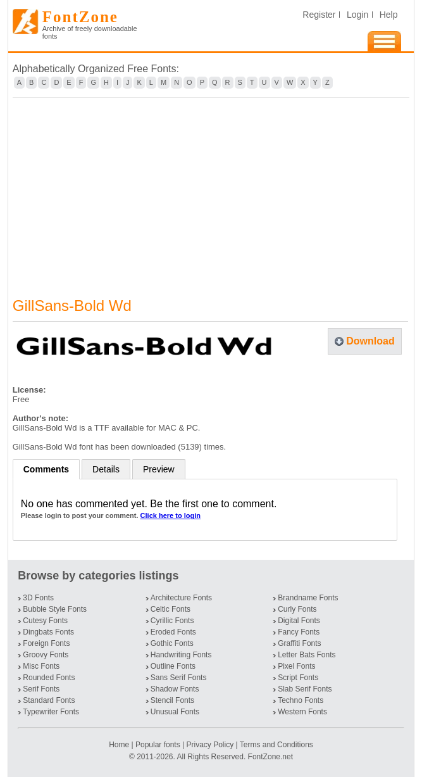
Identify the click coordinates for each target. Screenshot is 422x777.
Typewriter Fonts (51, 711)
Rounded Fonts (49, 677)
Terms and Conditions (276, 744)
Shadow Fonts (175, 689)
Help (389, 14)
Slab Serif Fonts (305, 689)
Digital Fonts (299, 620)
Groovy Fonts (45, 654)
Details (106, 469)
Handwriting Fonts (181, 654)
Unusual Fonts (175, 711)
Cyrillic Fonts (172, 620)
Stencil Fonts (172, 700)
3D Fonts (38, 597)
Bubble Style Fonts (55, 609)
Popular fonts (157, 744)
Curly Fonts (297, 609)
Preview (159, 469)
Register (318, 14)
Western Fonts (302, 711)
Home (120, 744)
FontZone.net (270, 756)
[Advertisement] (211, 189)
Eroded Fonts (173, 632)
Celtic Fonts (170, 609)
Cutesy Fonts (45, 620)
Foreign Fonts (46, 643)
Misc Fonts (41, 666)
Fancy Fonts (299, 632)
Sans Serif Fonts (179, 677)
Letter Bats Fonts (306, 654)
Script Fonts (298, 677)
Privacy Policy (209, 744)
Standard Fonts (49, 700)
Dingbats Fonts (48, 632)
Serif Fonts (41, 689)
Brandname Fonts (308, 597)
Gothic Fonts (172, 643)
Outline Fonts (173, 666)
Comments (46, 469)
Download (370, 341)
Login (357, 14)
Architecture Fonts (181, 597)
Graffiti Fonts (299, 643)
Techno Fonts (300, 700)
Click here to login (170, 515)
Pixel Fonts (296, 666)
